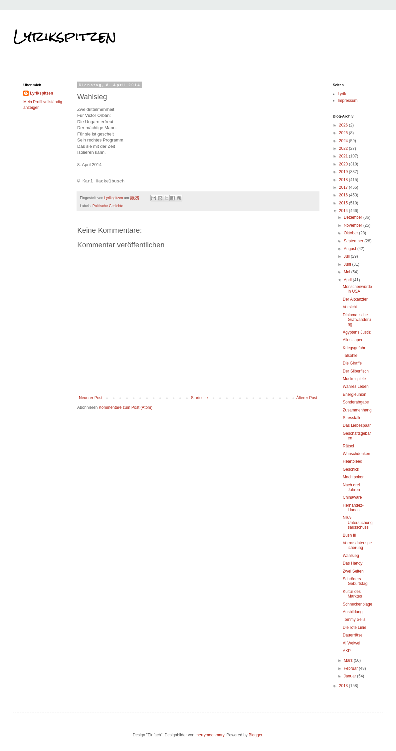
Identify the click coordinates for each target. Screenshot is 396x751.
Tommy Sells (354, 619)
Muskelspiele (354, 378)
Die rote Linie (354, 627)
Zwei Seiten (353, 571)
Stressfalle (352, 417)
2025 (344, 132)
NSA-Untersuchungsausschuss (358, 522)
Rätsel (348, 446)
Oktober (351, 233)
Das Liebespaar (357, 425)
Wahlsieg (351, 555)
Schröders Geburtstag (355, 581)
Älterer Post (306, 397)
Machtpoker (353, 477)
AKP (347, 650)
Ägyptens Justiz (357, 332)
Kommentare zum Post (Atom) (125, 407)
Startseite (199, 397)
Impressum (347, 100)
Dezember (353, 217)
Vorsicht (350, 307)
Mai (347, 272)
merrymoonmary (209, 735)
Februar (351, 668)
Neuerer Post (90, 397)
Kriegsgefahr (354, 348)
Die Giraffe (352, 363)
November (353, 225)
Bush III (349, 535)
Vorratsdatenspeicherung (357, 545)
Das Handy (352, 563)
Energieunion (354, 394)
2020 (344, 164)
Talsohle (350, 355)
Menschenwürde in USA (357, 289)
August (350, 248)
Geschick (351, 469)
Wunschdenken (356, 453)
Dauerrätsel (353, 635)
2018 (344, 179)
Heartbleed (352, 461)
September (354, 241)
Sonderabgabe (356, 402)
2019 (344, 171)
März (349, 660)
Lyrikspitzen (64, 36)
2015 (344, 203)
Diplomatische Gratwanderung (357, 320)
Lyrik (342, 94)
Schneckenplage (357, 604)
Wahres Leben (356, 386)
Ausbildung (352, 612)
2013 (344, 685)
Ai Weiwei (351, 643)
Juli (347, 256)
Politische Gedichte (108, 206)
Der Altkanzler (355, 299)
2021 (344, 156)
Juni (348, 264)
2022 (344, 148)
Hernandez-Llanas (353, 507)
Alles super (352, 340)
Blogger (255, 735)
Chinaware (352, 497)
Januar (350, 676)
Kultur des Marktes (352, 594)
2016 (344, 195)
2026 (344, 125)
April (348, 280)
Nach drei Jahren (351, 487)
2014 (344, 210)
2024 (344, 140)
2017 (344, 187)
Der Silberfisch (356, 371)
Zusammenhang (357, 410)
